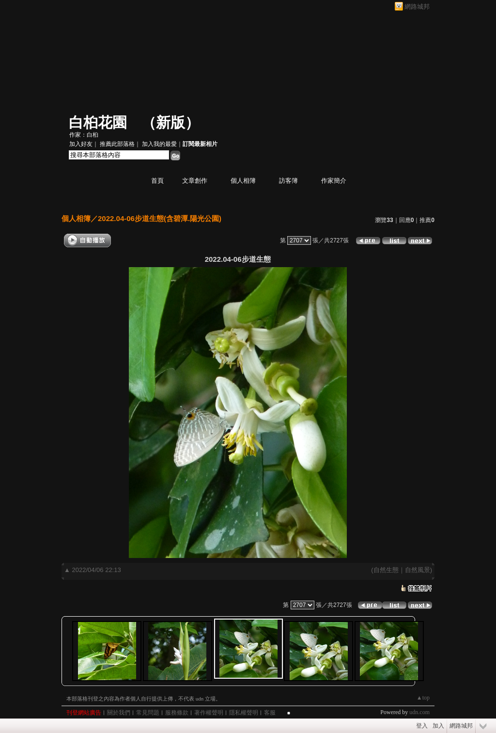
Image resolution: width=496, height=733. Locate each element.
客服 (270, 712)
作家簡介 (333, 180)
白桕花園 (98, 122)
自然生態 (386, 570)
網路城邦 (417, 6)
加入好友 (81, 144)
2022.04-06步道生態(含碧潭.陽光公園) (159, 218)
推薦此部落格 (117, 144)
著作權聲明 (208, 712)
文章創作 (194, 180)
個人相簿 (243, 180)
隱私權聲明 (243, 712)
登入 (422, 725)
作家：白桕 (83, 134)
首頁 (157, 180)
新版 (170, 122)
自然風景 (417, 570)
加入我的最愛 (159, 144)
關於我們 (118, 712)
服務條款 (176, 712)
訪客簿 (288, 180)
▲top (423, 697)
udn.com (419, 712)
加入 (438, 725)
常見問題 (147, 712)
